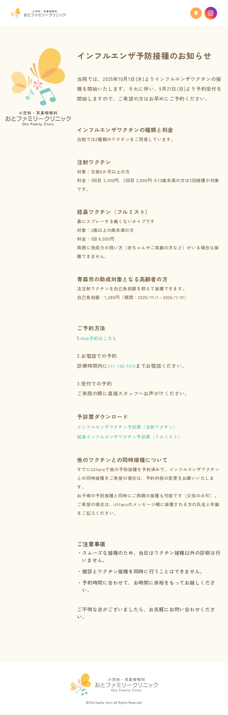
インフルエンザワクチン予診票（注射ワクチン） (127, 427)
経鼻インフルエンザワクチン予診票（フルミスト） (129, 436)
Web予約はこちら (99, 338)
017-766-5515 (122, 366)
